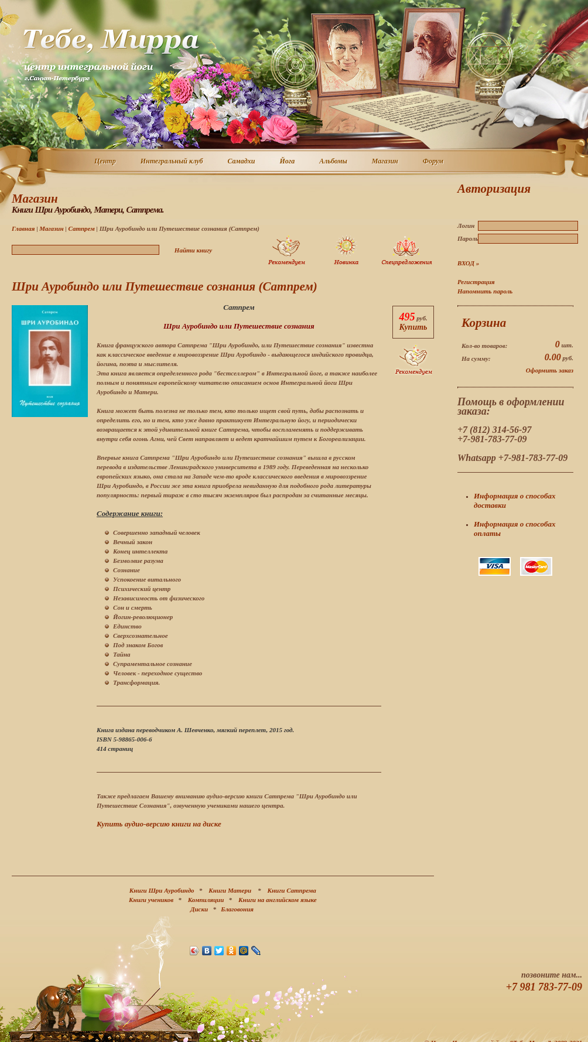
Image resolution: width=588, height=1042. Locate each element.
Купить (413, 327)
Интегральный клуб (172, 162)
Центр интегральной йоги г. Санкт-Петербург (110, 55)
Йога (287, 162)
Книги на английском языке (277, 899)
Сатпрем (81, 228)
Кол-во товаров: (484, 345)
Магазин (385, 162)
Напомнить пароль (484, 291)
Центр (106, 162)
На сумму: (476, 358)
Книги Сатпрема (292, 890)
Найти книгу (193, 250)
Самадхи (242, 162)
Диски (199, 909)
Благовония (237, 909)
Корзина (483, 323)
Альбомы (334, 162)
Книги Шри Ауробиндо (161, 890)
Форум (433, 162)
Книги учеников (151, 899)
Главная (23, 228)
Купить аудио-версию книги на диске (159, 823)
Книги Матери (229, 890)
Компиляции (206, 899)
